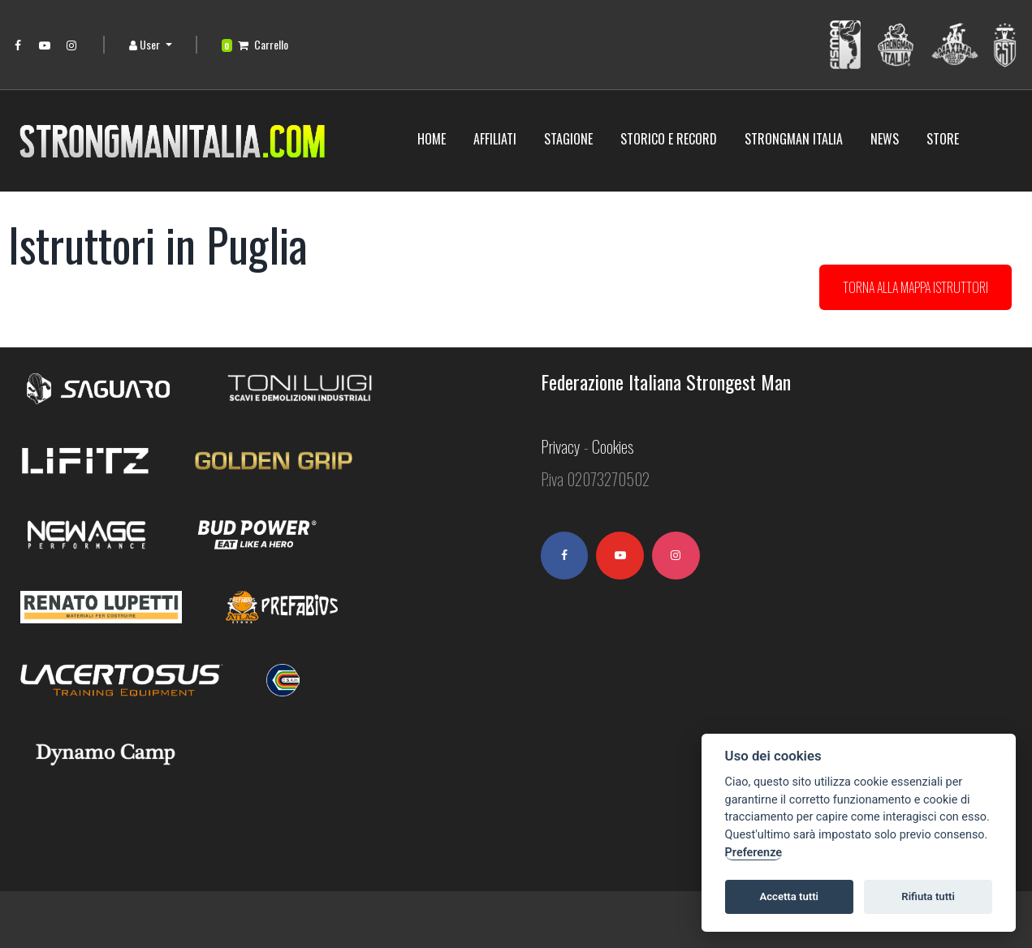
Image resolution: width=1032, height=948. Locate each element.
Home (431, 139)
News (884, 139)
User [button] (145, 44)
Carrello (255, 44)
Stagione (568, 139)
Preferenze (753, 853)
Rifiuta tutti (928, 896)
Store (942, 139)
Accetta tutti (788, 896)
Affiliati (494, 139)
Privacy (561, 448)
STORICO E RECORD (668, 139)
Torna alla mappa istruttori (915, 287)
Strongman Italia (794, 139)
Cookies (612, 448)
